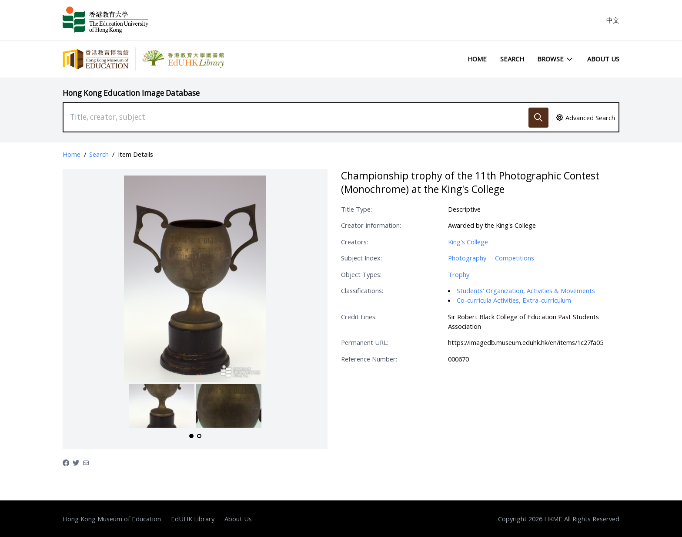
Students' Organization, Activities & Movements (526, 290)
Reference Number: (369, 359)
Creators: (354, 241)
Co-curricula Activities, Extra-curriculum (514, 300)
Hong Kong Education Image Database (131, 93)
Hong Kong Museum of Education (112, 518)
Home (477, 58)
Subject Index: (361, 257)
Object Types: (361, 274)
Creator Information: (371, 225)
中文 (612, 20)
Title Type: (356, 209)
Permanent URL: (364, 342)
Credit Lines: (359, 316)
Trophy (458, 274)
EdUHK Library (192, 518)
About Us (603, 58)
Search (512, 58)
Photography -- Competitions (491, 257)
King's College (468, 241)
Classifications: (362, 290)
